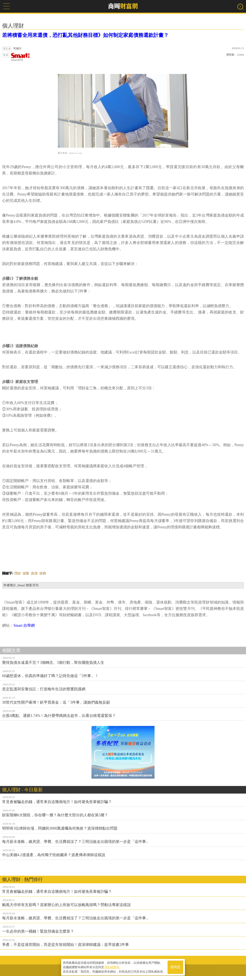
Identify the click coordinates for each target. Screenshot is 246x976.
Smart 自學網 (24, 625)
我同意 (175, 966)
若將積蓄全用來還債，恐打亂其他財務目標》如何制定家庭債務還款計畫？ (85, 35)
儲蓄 (25, 573)
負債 (34, 573)
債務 (42, 573)
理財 (17, 573)
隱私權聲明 (111, 965)
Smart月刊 (20, 57)
